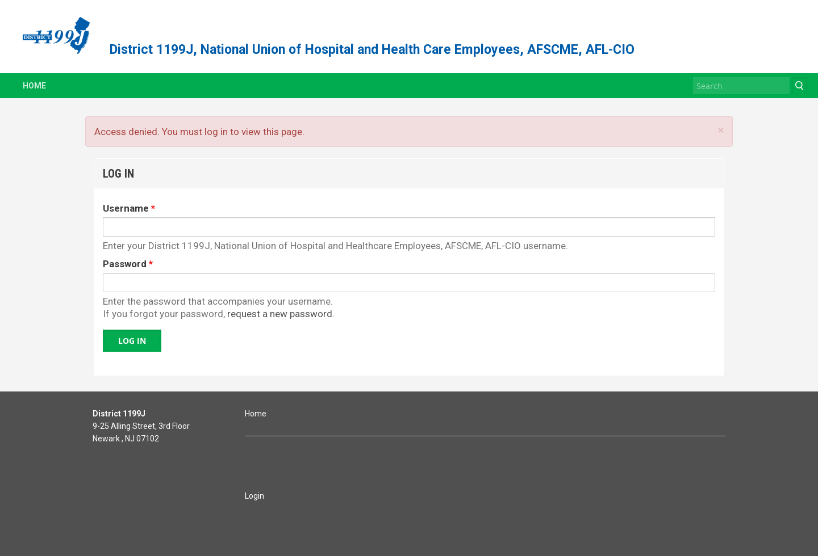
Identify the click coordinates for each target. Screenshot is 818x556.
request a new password (279, 313)
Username (129, 208)
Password (128, 263)
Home (34, 85)
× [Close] (720, 130)
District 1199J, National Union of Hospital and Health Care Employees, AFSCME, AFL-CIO (372, 49)
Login (254, 495)
